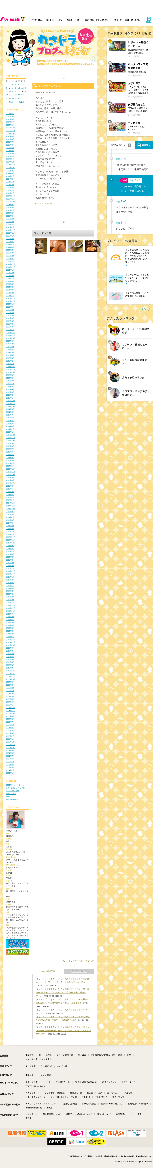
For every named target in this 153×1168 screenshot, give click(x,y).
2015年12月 (10, 469)
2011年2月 (10, 634)
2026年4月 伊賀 (12, 791)
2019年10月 (10, 338)
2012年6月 (10, 588)
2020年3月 (10, 324)
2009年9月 (10, 682)
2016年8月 (10, 446)
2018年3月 (10, 392)
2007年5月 (10, 762)
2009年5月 (10, 693)
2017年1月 (10, 432)
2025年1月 (10, 159)
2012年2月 (10, 600)
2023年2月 (10, 224)
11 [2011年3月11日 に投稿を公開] (22, 88)
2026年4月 (10, 116)
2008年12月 (10, 708)
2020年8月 (10, 310)
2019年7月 (10, 347)
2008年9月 (10, 716)
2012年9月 (10, 580)
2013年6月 (10, 554)
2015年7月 (10, 483)
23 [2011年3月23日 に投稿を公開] (16, 95)
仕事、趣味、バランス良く (16, 788)
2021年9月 (10, 273)
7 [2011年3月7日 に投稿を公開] (9, 88)
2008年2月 (10, 736)
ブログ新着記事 (48, 971)
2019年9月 (10, 341)
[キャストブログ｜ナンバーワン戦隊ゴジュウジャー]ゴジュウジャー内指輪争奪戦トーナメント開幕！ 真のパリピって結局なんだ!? (63, 1030)
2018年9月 (10, 375)
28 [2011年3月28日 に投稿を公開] (10, 98)
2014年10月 (10, 509)
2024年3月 (10, 187)
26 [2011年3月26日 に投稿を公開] (24, 95)
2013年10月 (10, 543)
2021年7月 (10, 278)
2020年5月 (10, 318)
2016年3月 (10, 460)
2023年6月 (10, 213)
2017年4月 (10, 423)
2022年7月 (10, 244)
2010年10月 (10, 645)
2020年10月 (10, 304)
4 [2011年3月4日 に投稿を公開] (21, 84)
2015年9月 (10, 477)
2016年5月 (10, 455)
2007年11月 (10, 745)
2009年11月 (10, 676)
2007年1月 (10, 773)
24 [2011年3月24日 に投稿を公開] (19, 95)
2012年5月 (10, 591)
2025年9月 (10, 136)
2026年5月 (10, 114)
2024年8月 (10, 173)
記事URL (48, 203)
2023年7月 (10, 210)
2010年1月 (10, 671)
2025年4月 (10, 151)
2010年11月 (10, 642)
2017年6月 (10, 418)
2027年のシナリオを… (15, 785)
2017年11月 (10, 404)
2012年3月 (10, 597)
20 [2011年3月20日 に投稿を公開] (7, 95)
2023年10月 (10, 202)
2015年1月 (10, 500)
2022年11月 (10, 233)
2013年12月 (10, 537)
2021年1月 (10, 295)
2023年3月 (10, 222)
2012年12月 (10, 571)
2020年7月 (10, 313)
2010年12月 (10, 639)
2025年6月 (10, 145)
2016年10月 (10, 440)
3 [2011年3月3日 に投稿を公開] (18, 84)
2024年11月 (10, 165)
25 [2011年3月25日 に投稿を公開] (22, 95)
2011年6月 (10, 622)
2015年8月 (10, 480)
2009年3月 (10, 699)
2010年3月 (10, 665)
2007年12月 (10, 742)
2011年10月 (10, 611)
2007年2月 (10, 770)
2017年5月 (10, 421)
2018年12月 (10, 367)
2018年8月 (10, 378)
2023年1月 (10, 227)
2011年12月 (10, 605)
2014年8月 (10, 514)
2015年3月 (10, 495)
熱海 (8, 796)
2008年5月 (10, 727)
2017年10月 (10, 406)
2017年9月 (10, 409)
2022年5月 (10, 250)
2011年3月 (10, 631)
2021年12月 (10, 264)
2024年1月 (10, 193)
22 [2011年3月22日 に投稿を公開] (13, 95)
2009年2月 (10, 702)
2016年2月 (10, 463)
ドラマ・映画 (36, 20)
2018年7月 (10, 381)
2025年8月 (10, 139)
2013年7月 (10, 551)
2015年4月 (10, 492)
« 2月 (11, 102)
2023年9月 (10, 205)
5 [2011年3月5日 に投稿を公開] (23, 84)
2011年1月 (10, 636)
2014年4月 (10, 526)
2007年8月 (10, 753)
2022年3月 (10, 256)
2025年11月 (10, 131)
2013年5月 (10, 557)
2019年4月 (10, 355)
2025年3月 (10, 153)
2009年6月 (10, 691)
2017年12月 (10, 401)
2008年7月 (10, 722)
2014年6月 (10, 520)
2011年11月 (10, 608)
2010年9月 (10, 648)
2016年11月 (10, 438)
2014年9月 (10, 511)
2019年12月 (10, 332)
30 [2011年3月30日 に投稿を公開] (16, 98)
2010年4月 (10, 662)
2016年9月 (10, 443)
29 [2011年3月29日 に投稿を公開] (13, 98)
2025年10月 (10, 133)
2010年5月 (10, 659)
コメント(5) (38, 203)
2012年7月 (10, 585)
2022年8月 (10, 242)
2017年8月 (10, 412)
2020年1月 (10, 330)
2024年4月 (10, 185)
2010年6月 (10, 657)
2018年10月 (10, 372)
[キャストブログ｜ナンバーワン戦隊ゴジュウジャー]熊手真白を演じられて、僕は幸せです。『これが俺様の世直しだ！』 (62, 992)
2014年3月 (10, 529)
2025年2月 (10, 156)
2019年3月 (10, 358)
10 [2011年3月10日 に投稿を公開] (19, 88)
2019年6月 (10, 349)
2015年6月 (10, 486)
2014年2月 (10, 531)
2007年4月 (10, 764)
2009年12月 (10, 673)
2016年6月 (10, 452)
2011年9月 (10, 614)
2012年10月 (10, 577)
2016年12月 (10, 435)
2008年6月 (10, 725)
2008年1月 (10, 739)
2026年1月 (10, 125)
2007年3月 (10, 767)
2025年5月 (10, 148)
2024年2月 (10, 190)
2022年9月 (10, 239)
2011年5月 (10, 625)
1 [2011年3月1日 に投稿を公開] (12, 84)
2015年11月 (10, 472)
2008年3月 (10, 733)
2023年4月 (10, 219)
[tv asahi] (13, 20)
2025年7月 (10, 142)
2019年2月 (10, 361)
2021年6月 (10, 281)
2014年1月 (10, 534)
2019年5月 (10, 352)
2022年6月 (10, 247)
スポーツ (117, 20)
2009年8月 (10, 685)
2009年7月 (10, 688)
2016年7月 (10, 449)
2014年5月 (10, 523)
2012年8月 (10, 583)
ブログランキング (79, 971)
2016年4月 (10, 458)
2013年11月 (10, 540)
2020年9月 (10, 307)
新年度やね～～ (12, 799)
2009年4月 (10, 696)
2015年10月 (10, 475)
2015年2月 (10, 497)
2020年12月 (10, 298)
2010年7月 (10, 654)
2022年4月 (10, 253)
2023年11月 (10, 199)
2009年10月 (10, 679)
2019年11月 (10, 335)
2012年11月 (10, 574)
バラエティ (50, 20)
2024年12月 (10, 162)
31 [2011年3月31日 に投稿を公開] (19, 98)
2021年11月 (10, 267)
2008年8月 (10, 719)
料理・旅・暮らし (132, 20)
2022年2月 (10, 258)
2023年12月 (10, 196)
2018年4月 (10, 389)
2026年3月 (10, 119)
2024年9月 (10, 170)
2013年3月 (10, 563)
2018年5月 (10, 386)
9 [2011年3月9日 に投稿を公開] (15, 88)
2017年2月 (10, 429)
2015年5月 (10, 489)
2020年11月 (10, 301)
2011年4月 (10, 628)
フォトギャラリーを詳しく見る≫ (78, 961)
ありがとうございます (51, 85)
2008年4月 (10, 730)
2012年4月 (10, 594)
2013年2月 (10, 566)
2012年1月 (10, 602)
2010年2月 (10, 668)
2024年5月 (10, 182)
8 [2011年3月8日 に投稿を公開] (12, 88)
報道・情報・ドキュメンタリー (97, 20)
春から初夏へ (11, 794)
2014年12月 (10, 503)
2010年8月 (10, 651)
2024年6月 (10, 179)
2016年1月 (10, 466)
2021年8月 (10, 276)
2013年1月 (10, 568)
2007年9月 (10, 750)
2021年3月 (10, 290)
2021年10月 (10, 270)
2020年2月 (10, 327)
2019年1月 (10, 364)
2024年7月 (10, 176)
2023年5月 (10, 216)
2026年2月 (10, 122)
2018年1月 (10, 398)
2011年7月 (10, 620)
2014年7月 (10, 517)
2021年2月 (10, 293)
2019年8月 (10, 344)
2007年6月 (10, 759)
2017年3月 (10, 426)
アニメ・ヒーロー (73, 20)
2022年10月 (10, 236)
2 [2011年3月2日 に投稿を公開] (15, 84)
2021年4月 (10, 287)
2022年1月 (10, 261)
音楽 (60, 20)
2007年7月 (10, 756)
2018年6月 (10, 384)
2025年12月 (10, 128)
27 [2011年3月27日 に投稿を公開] (7, 98)
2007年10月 (10, 748)
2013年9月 (10, 546)
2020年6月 (10, 315)
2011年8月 (10, 617)
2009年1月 (10, 705)
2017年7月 (10, 415)
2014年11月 (10, 506)
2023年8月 (10, 207)
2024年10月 (10, 168)
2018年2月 (10, 395)
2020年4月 (10, 321)
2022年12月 (10, 230)
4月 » (21, 102)
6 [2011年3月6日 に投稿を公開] (6, 88)
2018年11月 (10, 369)
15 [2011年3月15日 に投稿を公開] (13, 91)
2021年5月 (10, 284)
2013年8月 (10, 548)
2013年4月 (10, 560)
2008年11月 (10, 710)
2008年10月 (10, 713)
